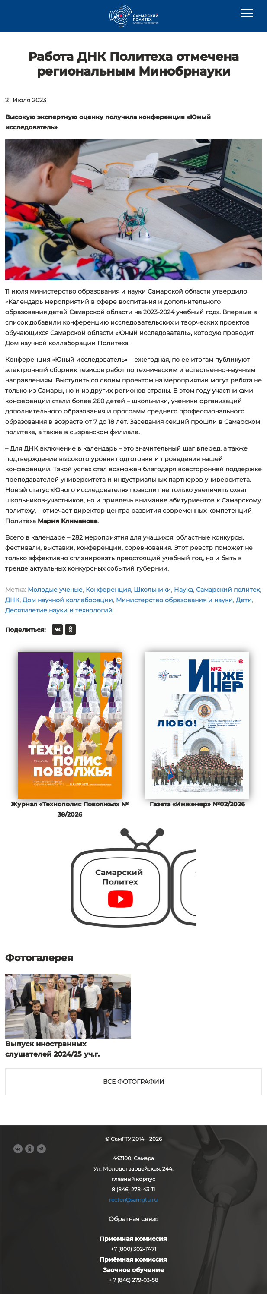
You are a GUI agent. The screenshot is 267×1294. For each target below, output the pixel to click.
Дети (244, 600)
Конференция (108, 589)
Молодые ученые (55, 589)
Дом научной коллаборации (68, 600)
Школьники (152, 589)
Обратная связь (133, 1219)
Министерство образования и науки (174, 600)
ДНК (12, 600)
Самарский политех (228, 589)
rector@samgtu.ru (133, 1199)
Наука (183, 589)
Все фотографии (133, 1082)
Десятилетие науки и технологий (59, 610)
